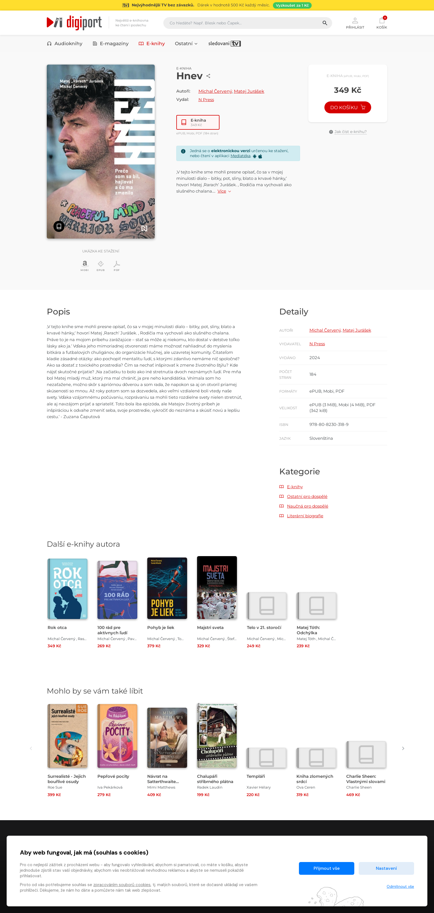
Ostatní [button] (186, 43)
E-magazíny (110, 43)
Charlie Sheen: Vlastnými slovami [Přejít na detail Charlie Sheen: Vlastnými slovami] (365, 779)
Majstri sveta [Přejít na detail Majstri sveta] (210, 627)
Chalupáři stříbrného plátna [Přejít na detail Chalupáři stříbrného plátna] (215, 779)
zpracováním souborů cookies (122, 885)
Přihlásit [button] (355, 22)
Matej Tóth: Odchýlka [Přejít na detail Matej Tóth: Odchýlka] (308, 630)
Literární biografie (305, 515)
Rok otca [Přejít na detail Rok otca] (57, 627)
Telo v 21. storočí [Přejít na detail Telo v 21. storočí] (264, 627)
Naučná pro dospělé (307, 506)
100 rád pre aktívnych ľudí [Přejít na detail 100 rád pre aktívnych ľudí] (112, 630)
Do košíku (348, 107)
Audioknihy (64, 43)
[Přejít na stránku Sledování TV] (217, 5)
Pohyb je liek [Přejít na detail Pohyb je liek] (160, 627)
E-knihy (152, 43)
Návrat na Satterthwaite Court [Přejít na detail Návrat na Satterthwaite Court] (161, 781)
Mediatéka (240, 155)
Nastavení (386, 868)
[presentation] (31, 748)
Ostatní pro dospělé (307, 496)
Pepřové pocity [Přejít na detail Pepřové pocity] (113, 776)
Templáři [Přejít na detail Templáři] (256, 776)
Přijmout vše (327, 868)
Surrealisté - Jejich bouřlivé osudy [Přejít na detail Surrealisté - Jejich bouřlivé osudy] (67, 779)
